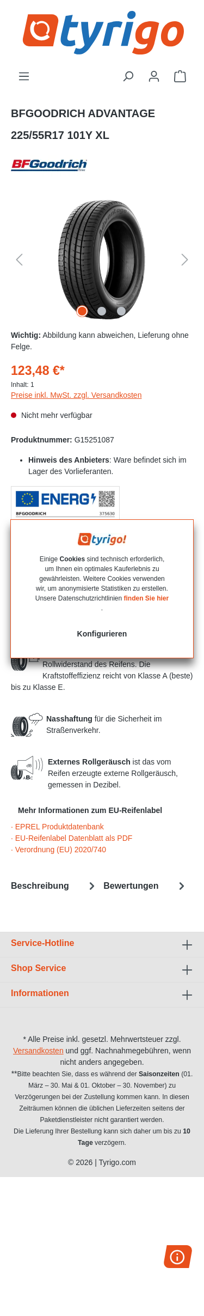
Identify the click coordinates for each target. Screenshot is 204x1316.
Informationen (40, 993)
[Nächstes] (185, 259)
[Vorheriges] (19, 259)
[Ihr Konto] (154, 76)
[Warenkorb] (180, 76)
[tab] (54, 885)
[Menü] (24, 76)
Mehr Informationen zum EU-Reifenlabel (90, 810)
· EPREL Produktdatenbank (57, 826)
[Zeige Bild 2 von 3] (101, 311)
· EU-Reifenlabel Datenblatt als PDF (71, 838)
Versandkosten (38, 1050)
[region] (102, 259)
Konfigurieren (102, 633)
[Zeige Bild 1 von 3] (82, 311)
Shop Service (38, 968)
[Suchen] (128, 76)
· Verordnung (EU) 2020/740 (58, 849)
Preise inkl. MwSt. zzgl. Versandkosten (76, 395)
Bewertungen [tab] (145, 886)
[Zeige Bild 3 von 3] (121, 311)
